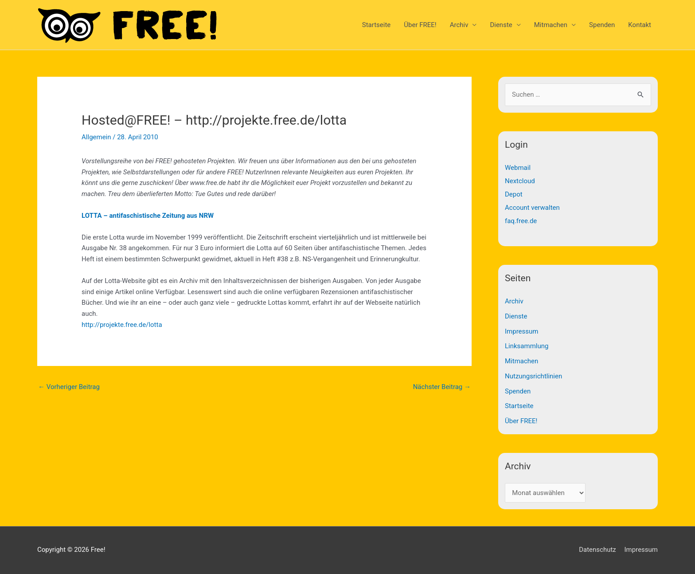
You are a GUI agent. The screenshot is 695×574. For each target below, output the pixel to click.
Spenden (602, 25)
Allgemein (96, 137)
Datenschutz (597, 550)
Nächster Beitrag (442, 387)
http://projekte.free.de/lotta (122, 325)
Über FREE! (420, 25)
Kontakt (639, 25)
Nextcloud (520, 181)
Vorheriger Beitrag (69, 387)
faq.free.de (521, 221)
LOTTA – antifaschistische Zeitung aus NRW (148, 216)
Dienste (501, 25)
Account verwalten (532, 208)
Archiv (459, 25)
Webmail (518, 168)
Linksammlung (526, 346)
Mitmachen (550, 25)
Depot (514, 194)
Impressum (521, 331)
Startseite (376, 25)
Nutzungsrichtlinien (533, 376)
